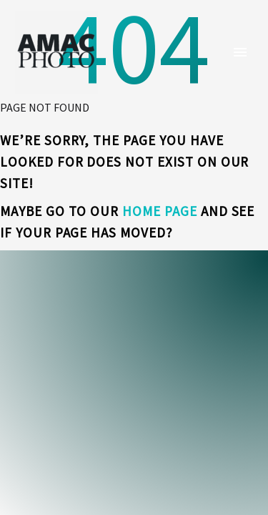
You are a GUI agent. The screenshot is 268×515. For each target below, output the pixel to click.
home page (159, 211)
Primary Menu (240, 52)
